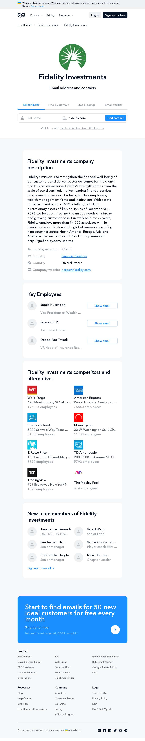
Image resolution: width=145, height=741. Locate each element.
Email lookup (86, 105)
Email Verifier (62, 669)
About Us (60, 695)
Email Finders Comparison (32, 711)
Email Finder (24, 25)
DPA (94, 706)
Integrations (24, 680)
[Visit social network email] (99, 733)
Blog (20, 695)
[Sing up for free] (115, 632)
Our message (37, 6)
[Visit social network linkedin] (109, 733)
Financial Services (74, 258)
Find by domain (59, 105)
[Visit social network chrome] (125, 733)
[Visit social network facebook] (104, 733)
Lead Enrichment (27, 675)
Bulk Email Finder (64, 680)
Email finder (31, 105)
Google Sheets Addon (104, 669)
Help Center (24, 700)
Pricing (50, 15)
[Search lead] (114, 120)
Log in (95, 15)
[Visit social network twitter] (115, 733)
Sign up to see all (40, 570)
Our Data (60, 706)
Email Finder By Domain (105, 659)
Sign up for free (115, 15)
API (57, 659)
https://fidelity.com (76, 272)
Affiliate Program (64, 716)
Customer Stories (65, 700)
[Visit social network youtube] (120, 733)
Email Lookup (62, 675)
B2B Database (26, 669)
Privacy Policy (99, 700)
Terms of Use (99, 695)
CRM (95, 675)
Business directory (48, 25)
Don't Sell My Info (102, 711)
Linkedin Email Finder (29, 664)
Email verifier (114, 105)
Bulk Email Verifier (102, 664)
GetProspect (21, 15)
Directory (23, 706)
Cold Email (61, 664)
